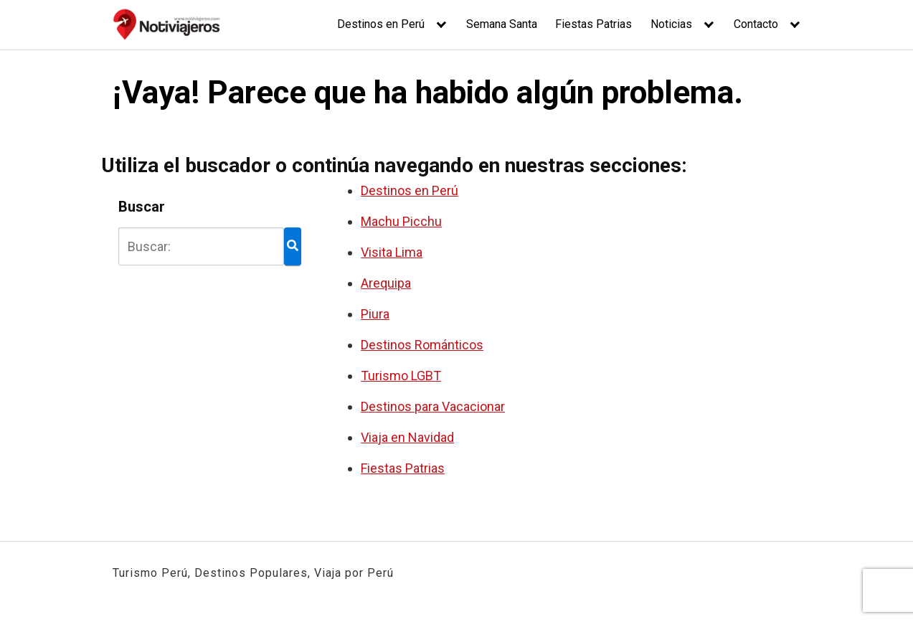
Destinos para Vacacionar (433, 406)
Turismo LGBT (401, 375)
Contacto (756, 24)
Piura (375, 313)
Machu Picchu (401, 221)
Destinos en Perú (381, 24)
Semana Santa (501, 24)
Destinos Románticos (422, 344)
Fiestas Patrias (593, 24)
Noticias (671, 24)
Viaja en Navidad (407, 437)
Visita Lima (391, 252)
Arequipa (386, 283)
